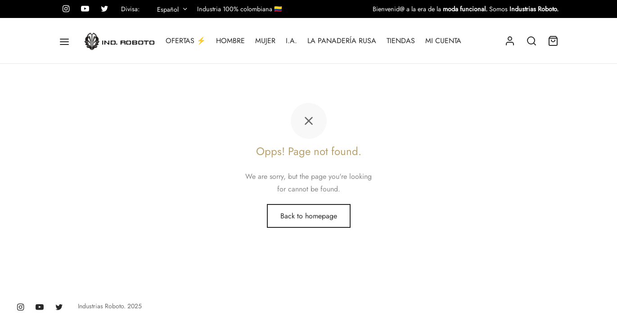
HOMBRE (230, 41)
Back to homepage (308, 216)
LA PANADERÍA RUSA (341, 41)
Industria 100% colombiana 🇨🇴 (239, 8)
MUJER (265, 41)
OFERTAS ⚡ (186, 41)
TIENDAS (401, 41)
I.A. (291, 41)
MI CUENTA (443, 41)
